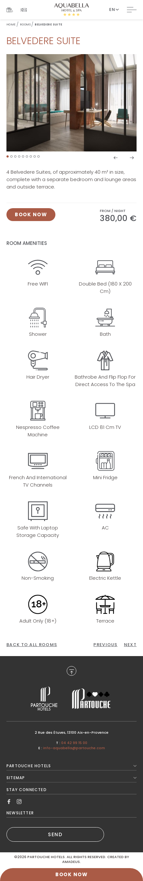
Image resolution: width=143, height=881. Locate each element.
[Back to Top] (71, 671)
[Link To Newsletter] (23, 9)
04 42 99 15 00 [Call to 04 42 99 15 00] (74, 742)
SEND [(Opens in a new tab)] (55, 834)
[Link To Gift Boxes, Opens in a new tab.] (9, 9)
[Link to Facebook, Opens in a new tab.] (8, 801)
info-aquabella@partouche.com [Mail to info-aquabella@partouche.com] (74, 747)
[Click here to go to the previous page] (105, 645)
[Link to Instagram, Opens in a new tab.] (19, 801)
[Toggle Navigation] (132, 9)
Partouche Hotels (71, 766)
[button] (7, 156)
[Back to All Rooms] (31, 645)
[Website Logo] (71, 9)
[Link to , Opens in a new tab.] (44, 699)
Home (11, 24)
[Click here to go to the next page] (130, 645)
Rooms (25, 24)
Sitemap (71, 777)
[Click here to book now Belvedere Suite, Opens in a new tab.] (30, 214)
